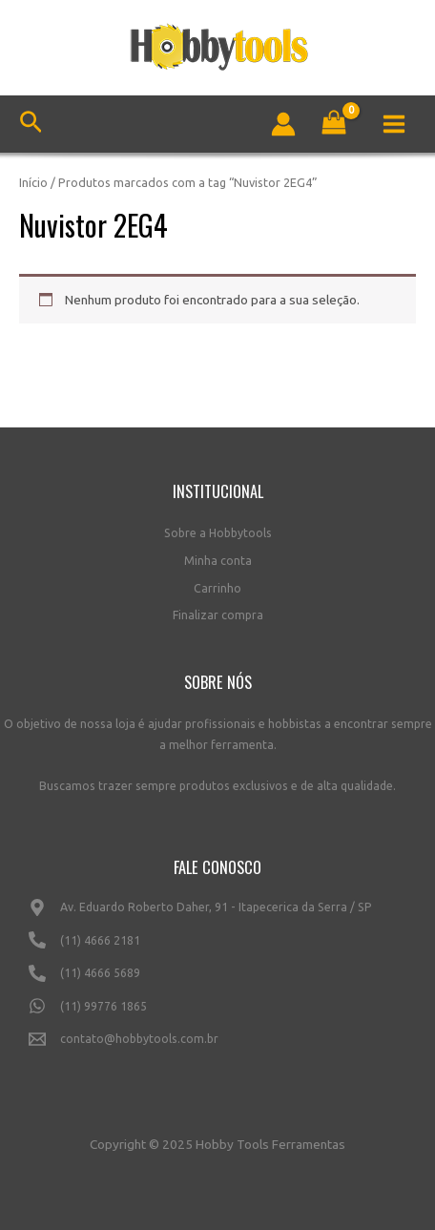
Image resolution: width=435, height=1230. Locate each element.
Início (33, 182)
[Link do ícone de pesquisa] (31, 124)
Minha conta (218, 560)
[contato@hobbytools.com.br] (217, 1047)
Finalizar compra (218, 615)
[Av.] (217, 915)
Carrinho (217, 588)
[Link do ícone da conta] (283, 124)
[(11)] (217, 947)
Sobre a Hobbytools (218, 533)
